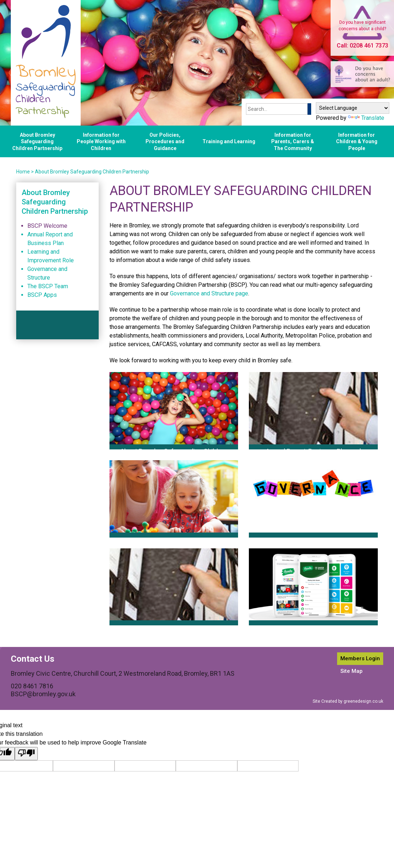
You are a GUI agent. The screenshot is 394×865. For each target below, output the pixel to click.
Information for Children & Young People (356, 141)
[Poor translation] (26, 753)
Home (23, 172)
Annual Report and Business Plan (50, 238)
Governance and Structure (47, 273)
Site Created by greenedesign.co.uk (348, 701)
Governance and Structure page (209, 293)
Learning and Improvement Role (50, 256)
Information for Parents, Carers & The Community (292, 141)
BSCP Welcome (47, 225)
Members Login (360, 658)
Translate (366, 117)
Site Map (351, 671)
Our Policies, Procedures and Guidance (164, 141)
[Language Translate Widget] (352, 108)
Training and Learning (228, 141)
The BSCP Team (47, 286)
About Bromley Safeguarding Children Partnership (37, 141)
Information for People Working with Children (101, 141)
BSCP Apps (42, 294)
